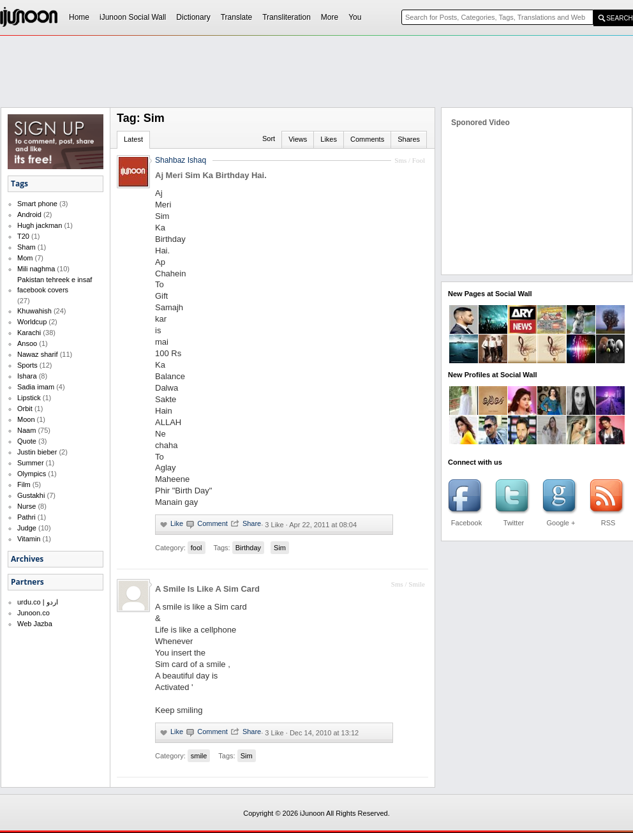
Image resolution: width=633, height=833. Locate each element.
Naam (26, 430)
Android (29, 214)
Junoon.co (33, 613)
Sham (26, 247)
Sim (280, 548)
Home (79, 17)
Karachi (29, 332)
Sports (27, 365)
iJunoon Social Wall (133, 17)
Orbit (25, 408)
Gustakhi (31, 495)
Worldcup (32, 322)
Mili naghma (36, 269)
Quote (26, 441)
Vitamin (28, 539)
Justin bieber (37, 452)
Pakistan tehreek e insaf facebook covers (54, 285)
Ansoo (27, 343)
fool (196, 548)
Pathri (26, 517)
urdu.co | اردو (37, 602)
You (354, 17)
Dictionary (193, 17)
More (329, 17)
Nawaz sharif (37, 354)
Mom (25, 258)
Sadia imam (35, 387)
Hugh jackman (39, 225)
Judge (26, 528)
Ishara (27, 376)
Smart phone (37, 203)
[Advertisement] (287, 131)
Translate (237, 17)
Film (24, 484)
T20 (23, 236)
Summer (30, 463)
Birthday (248, 548)
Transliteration (286, 17)
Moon (26, 419)
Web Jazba (34, 623)
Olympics (31, 473)
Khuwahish (34, 311)
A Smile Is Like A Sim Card (207, 589)
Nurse (26, 506)
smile (199, 756)
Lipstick (29, 397)
